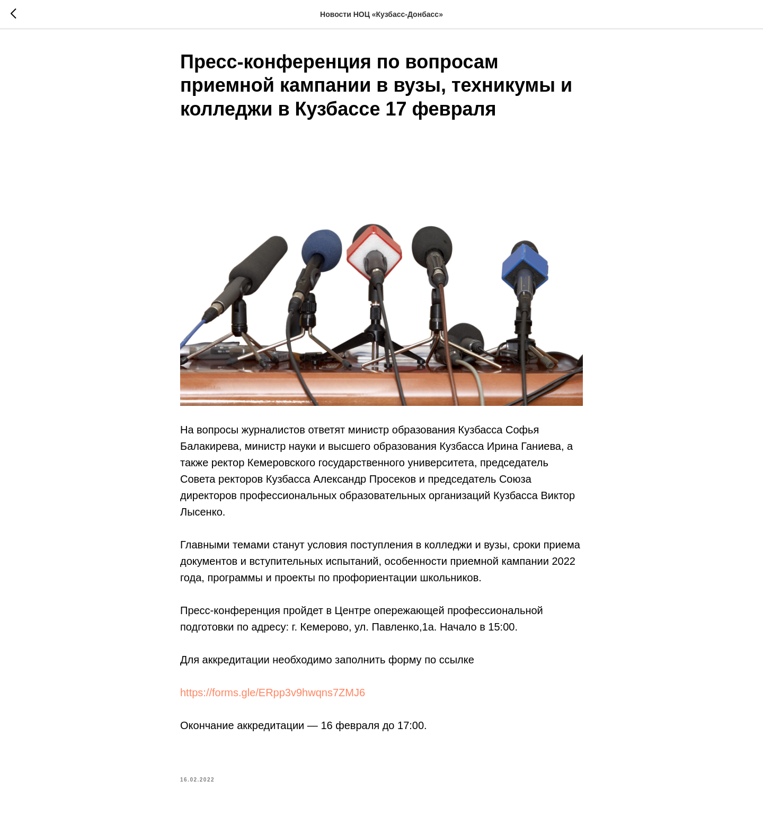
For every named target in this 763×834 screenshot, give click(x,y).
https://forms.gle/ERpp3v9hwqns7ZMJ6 (272, 692)
